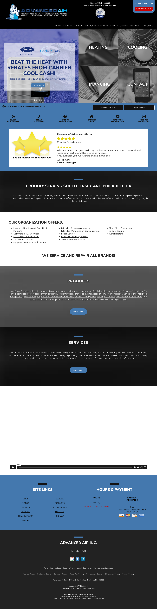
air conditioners (139, 293)
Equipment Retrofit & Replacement (29, 242)
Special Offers (119, 25)
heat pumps (16, 296)
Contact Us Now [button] (143, 8)
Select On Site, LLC (86, 594)
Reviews (68, 25)
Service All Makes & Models (73, 239)
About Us (149, 25)
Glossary (25, 520)
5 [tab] (45, 100)
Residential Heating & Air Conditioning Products (31, 229)
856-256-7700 (78, 551)
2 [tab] (37, 100)
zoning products (38, 299)
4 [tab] (42, 100)
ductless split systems (85, 296)
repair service (89, 355)
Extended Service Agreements (75, 228)
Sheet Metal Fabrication (120, 228)
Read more (64, 159)
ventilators (137, 296)
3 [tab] (40, 100)
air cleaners (109, 296)
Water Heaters (116, 233)
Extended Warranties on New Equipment (80, 231)
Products (90, 25)
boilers (100, 296)
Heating (98, 47)
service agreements (68, 358)
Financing (136, 25)
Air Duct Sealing (116, 231)
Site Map (60, 516)
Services (103, 25)
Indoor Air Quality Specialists (74, 236)
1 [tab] (35, 100)
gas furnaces (29, 296)
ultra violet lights (123, 296)
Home (58, 25)
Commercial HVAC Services (26, 233)
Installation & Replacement (26, 236)
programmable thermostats (50, 296)
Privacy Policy (25, 516)
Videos (79, 25)
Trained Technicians (23, 239)
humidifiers (69, 296)
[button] (108, 107)
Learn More (38, 85)
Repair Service (68, 233)
